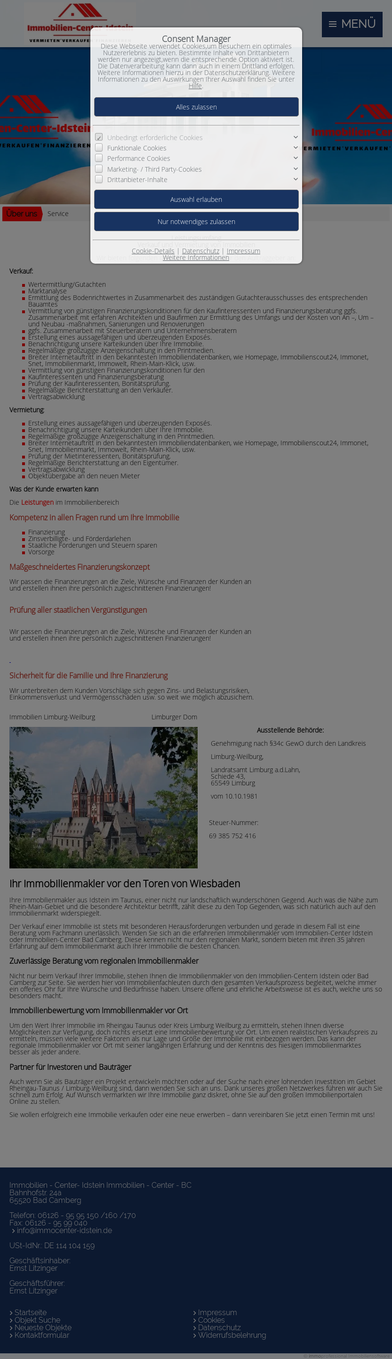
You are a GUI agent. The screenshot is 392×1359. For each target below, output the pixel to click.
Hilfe (195, 85)
